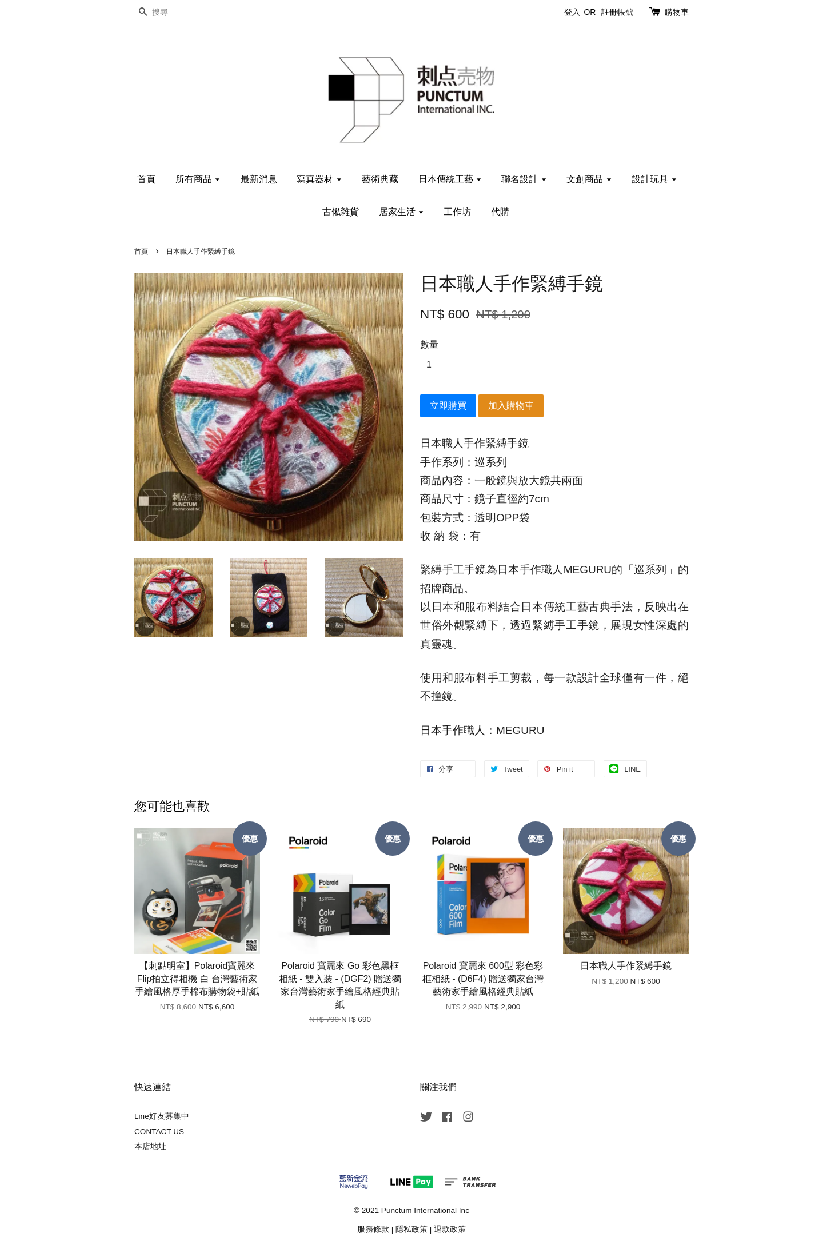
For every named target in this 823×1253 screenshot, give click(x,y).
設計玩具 (654, 179)
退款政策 (450, 1229)
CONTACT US (159, 1131)
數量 (429, 344)
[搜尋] (168, 12)
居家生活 (401, 212)
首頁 (146, 179)
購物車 (677, 12)
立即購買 (448, 405)
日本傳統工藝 (450, 179)
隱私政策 (411, 1229)
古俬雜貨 (340, 212)
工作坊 (457, 212)
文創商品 (589, 179)
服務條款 (373, 1229)
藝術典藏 (380, 179)
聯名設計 (523, 179)
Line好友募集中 (161, 1116)
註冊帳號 (617, 12)
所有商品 (198, 179)
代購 (500, 212)
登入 (572, 12)
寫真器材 (319, 179)
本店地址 (150, 1146)
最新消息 (259, 179)
